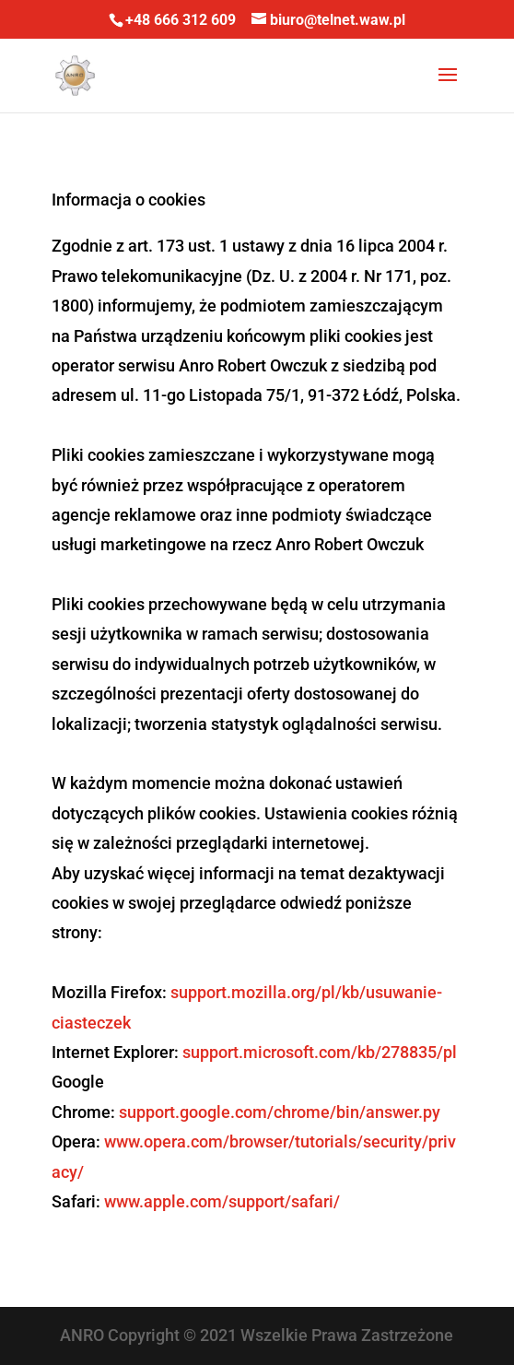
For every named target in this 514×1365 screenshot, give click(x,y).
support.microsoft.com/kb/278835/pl (319, 1052)
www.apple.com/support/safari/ (222, 1201)
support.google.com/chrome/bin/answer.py (279, 1112)
